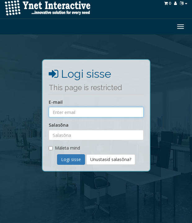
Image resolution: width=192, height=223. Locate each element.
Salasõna (59, 125)
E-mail (56, 102)
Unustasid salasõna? (110, 159)
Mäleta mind (64, 148)
